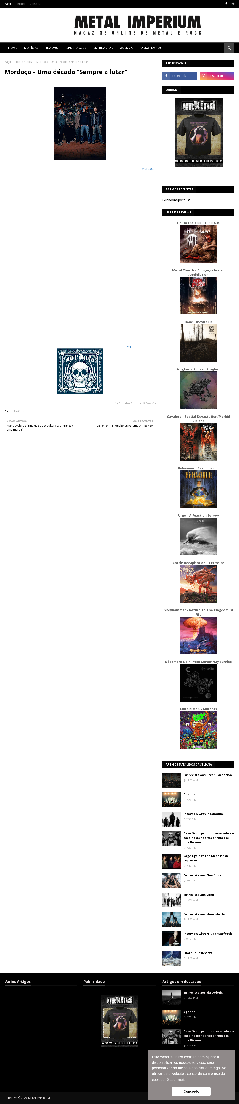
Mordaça (148, 168)
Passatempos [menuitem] (151, 48)
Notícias (29, 62)
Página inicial (13, 62)
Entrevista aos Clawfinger (203, 875)
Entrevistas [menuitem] (103, 48)
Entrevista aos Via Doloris (203, 992)
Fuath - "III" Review (197, 953)
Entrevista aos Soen (198, 895)
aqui (130, 346)
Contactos (36, 4)
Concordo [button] (191, 1091)
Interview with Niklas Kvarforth (207, 933)
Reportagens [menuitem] (75, 48)
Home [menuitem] (12, 48)
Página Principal (15, 4)
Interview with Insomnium (203, 814)
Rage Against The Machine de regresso (206, 858)
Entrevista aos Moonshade (204, 914)
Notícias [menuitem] (31, 48)
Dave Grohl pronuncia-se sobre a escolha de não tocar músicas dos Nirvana (208, 837)
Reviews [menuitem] (51, 48)
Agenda (189, 794)
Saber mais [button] (176, 1080)
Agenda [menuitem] (126, 48)
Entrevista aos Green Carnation (207, 775)
